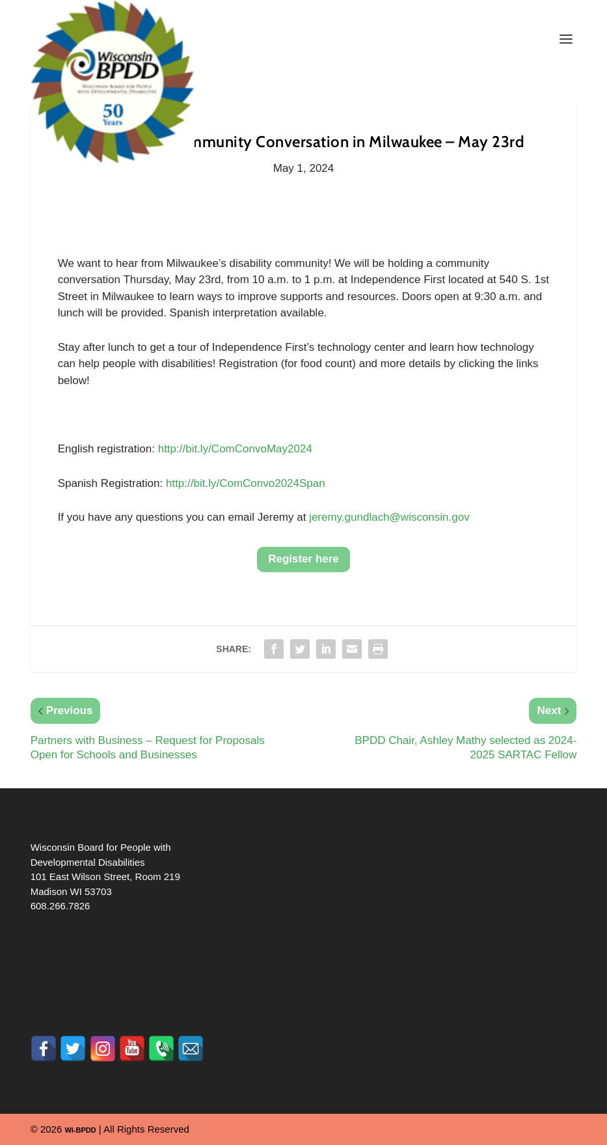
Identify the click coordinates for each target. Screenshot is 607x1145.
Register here (303, 559)
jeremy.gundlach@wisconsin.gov (389, 517)
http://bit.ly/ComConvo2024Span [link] (245, 483)
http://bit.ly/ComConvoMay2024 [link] (235, 449)
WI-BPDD (80, 1130)
